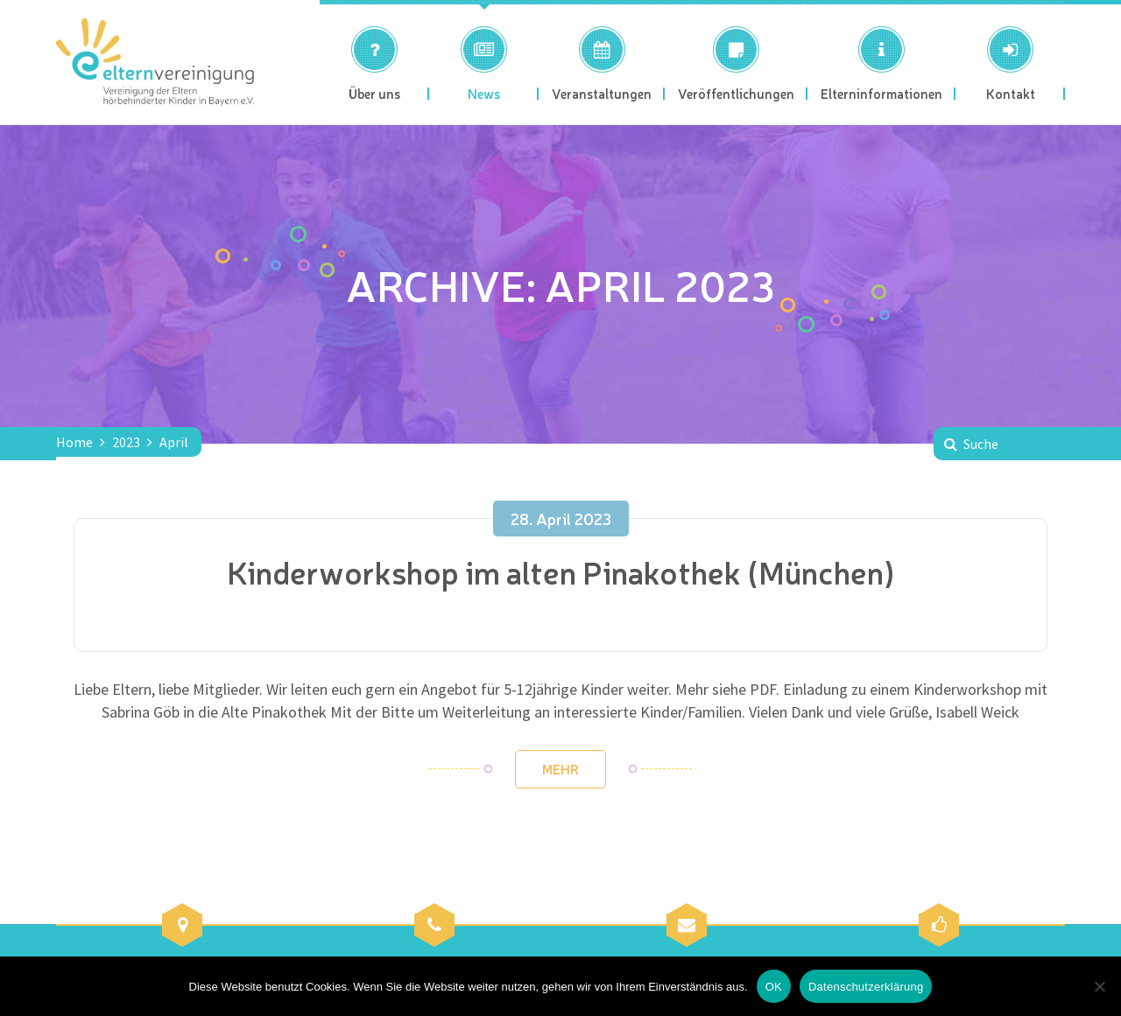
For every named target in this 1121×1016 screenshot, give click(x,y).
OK (773, 986)
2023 (126, 442)
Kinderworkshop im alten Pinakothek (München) (561, 571)
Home (74, 442)
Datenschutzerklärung (865, 986)
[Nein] (1099, 986)
